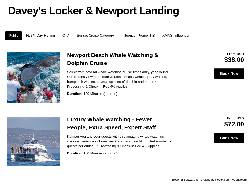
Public (13, 35)
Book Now (229, 73)
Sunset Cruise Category (95, 35)
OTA (65, 35)
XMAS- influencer (176, 35)
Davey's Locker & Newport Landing (93, 11)
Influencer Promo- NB (138, 35)
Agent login (239, 179)
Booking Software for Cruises (191, 179)
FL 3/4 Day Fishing (40, 35)
